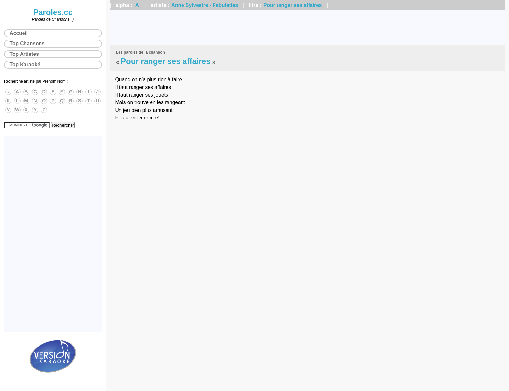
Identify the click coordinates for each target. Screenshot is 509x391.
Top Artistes (24, 54)
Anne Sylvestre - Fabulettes (204, 5)
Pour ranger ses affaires (292, 5)
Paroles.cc (52, 12)
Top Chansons (27, 43)
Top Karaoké (25, 64)
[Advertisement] (307, 27)
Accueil (19, 33)
